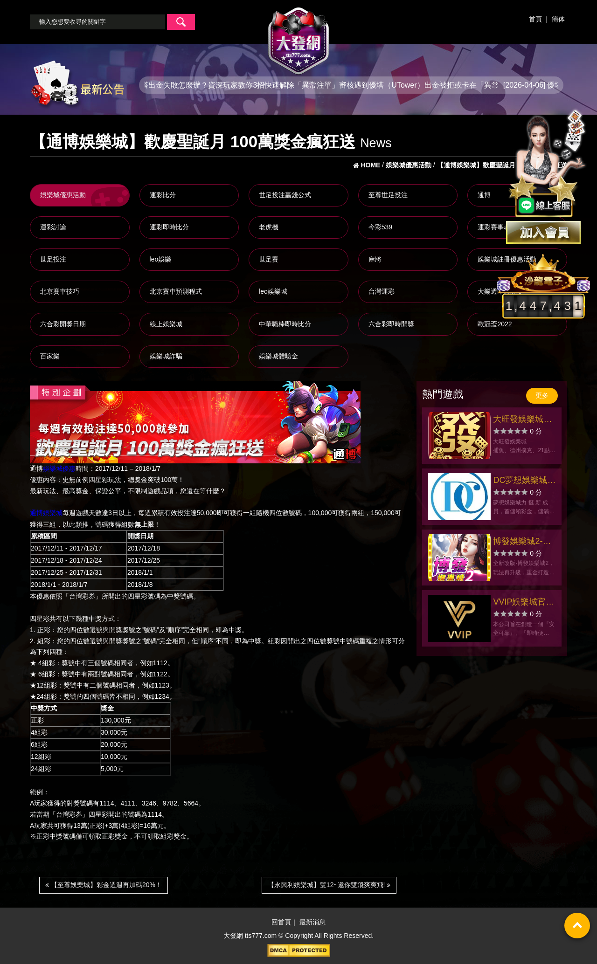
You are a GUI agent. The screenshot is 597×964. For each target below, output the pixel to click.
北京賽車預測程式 (176, 291)
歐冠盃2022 (495, 324)
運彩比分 (163, 195)
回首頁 (281, 922)
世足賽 (268, 259)
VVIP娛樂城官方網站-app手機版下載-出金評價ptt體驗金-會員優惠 (524, 603)
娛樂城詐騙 (166, 356)
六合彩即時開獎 (391, 324)
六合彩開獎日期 (63, 324)
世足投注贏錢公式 (285, 195)
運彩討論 (53, 227)
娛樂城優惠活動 (63, 195)
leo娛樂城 (273, 291)
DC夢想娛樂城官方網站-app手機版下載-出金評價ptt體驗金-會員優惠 (524, 481)
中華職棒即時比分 (285, 324)
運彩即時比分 (169, 227)
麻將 (375, 259)
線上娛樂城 (166, 324)
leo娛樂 (161, 259)
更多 (541, 395)
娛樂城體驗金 (278, 356)
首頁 (535, 19)
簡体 (558, 19)
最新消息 (312, 922)
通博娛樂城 (46, 513)
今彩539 (380, 227)
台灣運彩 (381, 291)
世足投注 (53, 259)
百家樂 (50, 356)
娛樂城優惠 (59, 468)
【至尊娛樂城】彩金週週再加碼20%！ (103, 884)
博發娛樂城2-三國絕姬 (522, 542)
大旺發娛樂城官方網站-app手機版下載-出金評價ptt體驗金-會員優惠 (524, 420)
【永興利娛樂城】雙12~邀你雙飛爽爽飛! (329, 884)
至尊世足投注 (388, 195)
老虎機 (268, 227)
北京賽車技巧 (59, 291)
